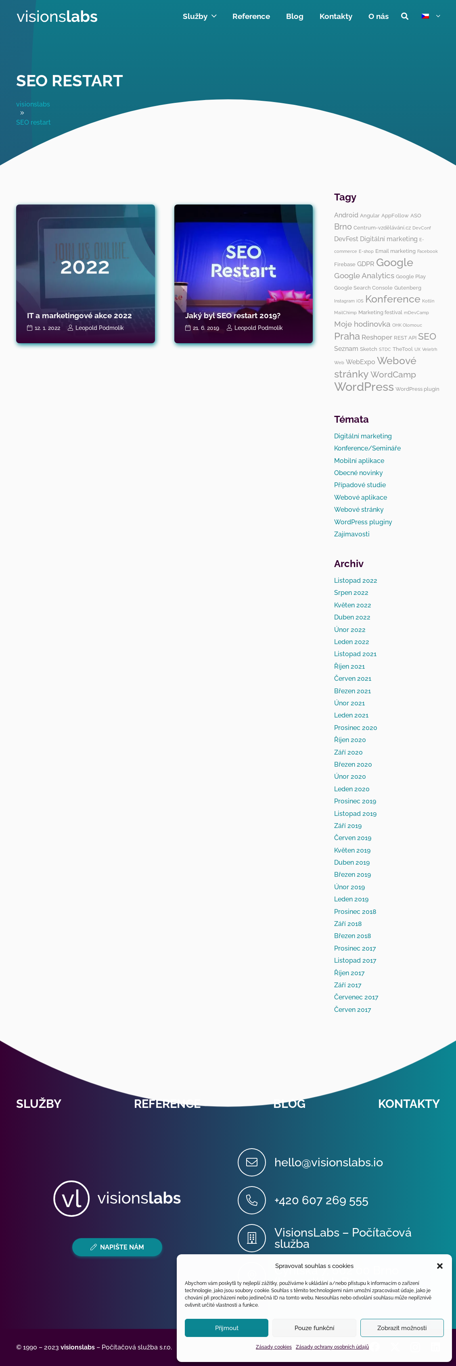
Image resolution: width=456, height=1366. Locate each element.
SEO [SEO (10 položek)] (427, 336)
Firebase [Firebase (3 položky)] (345, 264)
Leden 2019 (351, 899)
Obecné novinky (358, 473)
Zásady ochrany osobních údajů (332, 1347)
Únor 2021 (349, 703)
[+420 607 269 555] (256, 1200)
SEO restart (69, 80)
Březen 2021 (352, 691)
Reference (167, 1104)
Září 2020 (348, 752)
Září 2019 (348, 826)
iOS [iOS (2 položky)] (360, 300)
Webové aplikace (360, 497)
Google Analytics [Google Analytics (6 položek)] (364, 275)
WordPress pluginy (363, 522)
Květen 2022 (352, 605)
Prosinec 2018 (355, 912)
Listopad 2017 (355, 960)
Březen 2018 (352, 936)
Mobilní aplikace (359, 461)
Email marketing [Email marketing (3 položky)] (395, 251)
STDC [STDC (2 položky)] (385, 349)
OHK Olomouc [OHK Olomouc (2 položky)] (407, 325)
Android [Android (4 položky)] (346, 215)
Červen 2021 (352, 678)
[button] (440, 1266)
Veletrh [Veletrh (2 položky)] (429, 349)
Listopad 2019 (355, 814)
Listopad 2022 (355, 580)
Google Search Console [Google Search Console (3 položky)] (363, 287)
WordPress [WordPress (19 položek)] (364, 387)
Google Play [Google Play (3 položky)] (411, 276)
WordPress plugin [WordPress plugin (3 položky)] (417, 389)
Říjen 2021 (349, 666)
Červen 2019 (352, 838)
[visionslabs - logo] (56, 16)
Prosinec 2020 (355, 728)
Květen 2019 (352, 850)
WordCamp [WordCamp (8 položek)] (393, 374)
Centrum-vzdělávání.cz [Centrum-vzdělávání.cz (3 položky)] (382, 227)
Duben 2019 (352, 862)
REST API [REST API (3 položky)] (405, 337)
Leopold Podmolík (99, 327)
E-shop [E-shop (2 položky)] (366, 251)
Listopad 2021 (355, 654)
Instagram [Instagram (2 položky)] (344, 300)
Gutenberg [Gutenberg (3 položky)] (407, 287)
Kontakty (409, 1104)
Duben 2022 (352, 617)
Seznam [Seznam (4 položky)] (346, 348)
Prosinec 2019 (355, 801)
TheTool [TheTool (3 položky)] (403, 349)
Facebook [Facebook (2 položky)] (427, 251)
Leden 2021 (351, 715)
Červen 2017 (352, 1010)
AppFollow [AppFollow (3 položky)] (395, 215)
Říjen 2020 (350, 740)
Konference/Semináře (367, 448)
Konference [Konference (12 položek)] (392, 299)
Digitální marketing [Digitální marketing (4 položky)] (389, 239)
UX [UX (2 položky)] (417, 349)
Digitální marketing (363, 436)
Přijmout (226, 1328)
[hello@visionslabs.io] (256, 1162)
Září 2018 (348, 924)
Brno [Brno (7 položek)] (343, 226)
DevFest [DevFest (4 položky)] (346, 239)
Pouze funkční (314, 1328)
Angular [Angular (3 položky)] (370, 215)
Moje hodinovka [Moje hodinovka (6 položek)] (362, 323)
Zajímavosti (352, 534)
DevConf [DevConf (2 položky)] (421, 227)
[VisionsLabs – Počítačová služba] (256, 1238)
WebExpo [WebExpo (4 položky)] (360, 362)
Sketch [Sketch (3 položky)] (368, 349)
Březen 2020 (353, 764)
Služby (38, 1104)
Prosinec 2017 (355, 948)
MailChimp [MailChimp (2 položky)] (345, 312)
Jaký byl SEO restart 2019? (232, 315)
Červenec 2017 (356, 997)
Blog (289, 1104)
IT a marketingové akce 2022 (79, 315)
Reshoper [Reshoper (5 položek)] (377, 337)
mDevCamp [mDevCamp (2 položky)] (416, 312)
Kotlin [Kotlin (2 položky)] (428, 300)
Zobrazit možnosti (402, 1328)
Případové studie (360, 485)
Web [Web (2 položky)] (339, 362)
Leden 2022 (351, 642)
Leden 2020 (352, 789)
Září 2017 (348, 985)
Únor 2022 (350, 630)
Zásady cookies (274, 1347)
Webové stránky (359, 509)
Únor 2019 (349, 887)
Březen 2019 (352, 874)
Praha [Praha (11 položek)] (347, 336)
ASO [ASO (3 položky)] (415, 215)
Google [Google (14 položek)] (394, 262)
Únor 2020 (350, 776)
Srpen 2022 (351, 592)
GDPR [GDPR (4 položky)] (365, 264)
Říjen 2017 (349, 973)
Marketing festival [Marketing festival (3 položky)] (380, 312)
